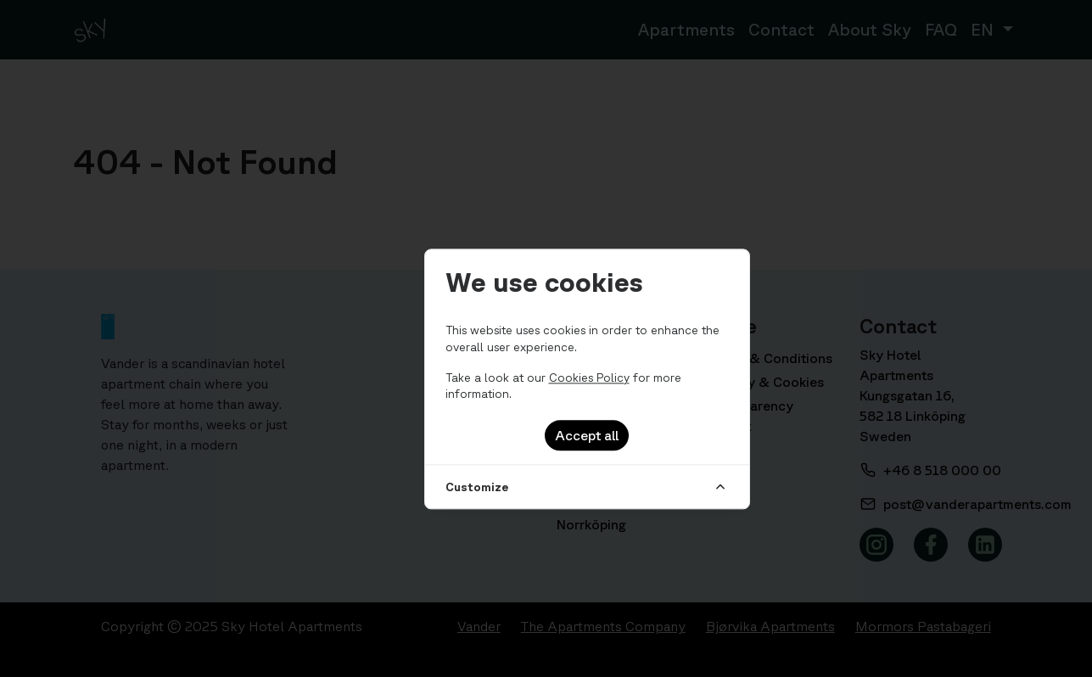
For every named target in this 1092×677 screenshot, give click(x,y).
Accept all (587, 435)
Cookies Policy (589, 377)
